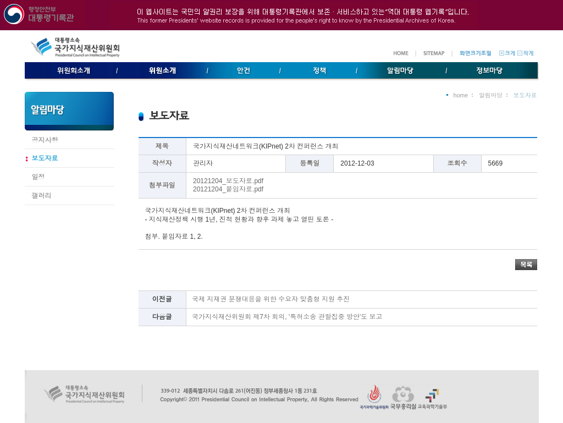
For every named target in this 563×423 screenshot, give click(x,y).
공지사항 (45, 140)
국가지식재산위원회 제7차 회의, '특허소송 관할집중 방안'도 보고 (287, 317)
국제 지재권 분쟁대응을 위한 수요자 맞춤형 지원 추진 (271, 299)
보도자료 (45, 158)
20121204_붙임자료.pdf (228, 189)
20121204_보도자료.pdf (228, 181)
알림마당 (491, 95)
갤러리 (42, 196)
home (460, 95)
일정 (38, 177)
